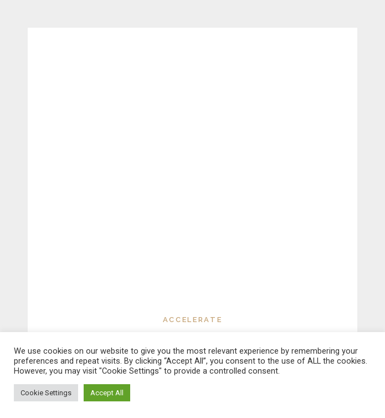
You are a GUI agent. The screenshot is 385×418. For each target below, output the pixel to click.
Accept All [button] (107, 393)
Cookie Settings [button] (45, 393)
